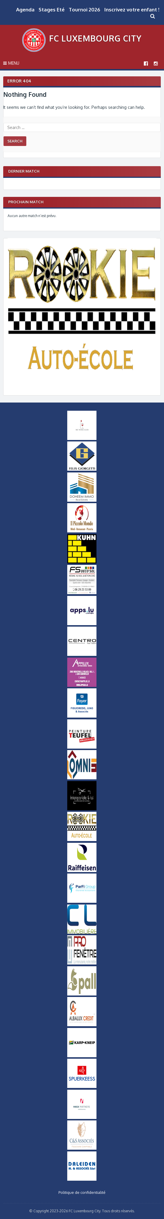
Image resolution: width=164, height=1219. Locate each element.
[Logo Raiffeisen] (81, 870)
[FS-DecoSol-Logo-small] (81, 592)
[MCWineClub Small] (81, 438)
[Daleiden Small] (81, 1179)
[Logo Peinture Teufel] (81, 747)
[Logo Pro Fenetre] (81, 963)
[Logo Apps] (81, 623)
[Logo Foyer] (81, 716)
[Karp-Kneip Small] (81, 1055)
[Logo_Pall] (81, 994)
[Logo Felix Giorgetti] (81, 469)
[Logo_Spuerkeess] (81, 1086)
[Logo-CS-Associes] (81, 1148)
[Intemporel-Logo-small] (81, 809)
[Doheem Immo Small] (81, 500)
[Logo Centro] (81, 654)
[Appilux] (81, 685)
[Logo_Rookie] (82, 386)
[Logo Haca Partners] (81, 1117)
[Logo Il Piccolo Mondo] (81, 531)
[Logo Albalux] (81, 1024)
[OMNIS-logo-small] (81, 778)
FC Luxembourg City (95, 38)
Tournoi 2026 (84, 9)
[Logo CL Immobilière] (81, 932)
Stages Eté (52, 9)
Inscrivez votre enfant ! (131, 9)
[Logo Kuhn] (81, 562)
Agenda (25, 9)
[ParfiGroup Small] (81, 901)
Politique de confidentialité (82, 1192)
